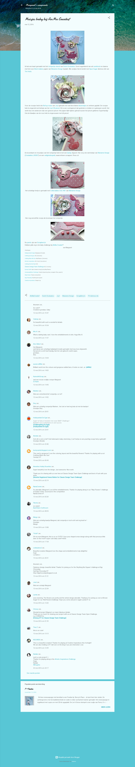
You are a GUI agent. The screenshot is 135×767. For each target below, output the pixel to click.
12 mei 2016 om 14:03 (41, 370)
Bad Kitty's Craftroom (40, 508)
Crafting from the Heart (30, 264)
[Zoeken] (113, 6)
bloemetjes (83, 106)
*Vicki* (35, 533)
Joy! (58, 296)
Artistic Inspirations (30, 261)
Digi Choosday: (28, 277)
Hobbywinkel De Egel (30, 253)
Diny (34, 403)
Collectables (54, 191)
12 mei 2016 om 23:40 (41, 444)
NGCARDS (36, 640)
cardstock (97, 66)
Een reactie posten (33, 673)
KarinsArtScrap (38, 376)
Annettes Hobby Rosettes (42, 466)
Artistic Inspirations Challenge (65, 659)
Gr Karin (36, 382)
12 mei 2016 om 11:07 (41, 338)
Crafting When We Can (30, 258)
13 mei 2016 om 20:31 (41, 558)
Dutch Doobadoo (69, 66)
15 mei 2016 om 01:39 (41, 621)
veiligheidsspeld (49, 155)
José (35, 582)
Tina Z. (35, 627)
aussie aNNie (37, 364)
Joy (56, 106)
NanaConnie (37, 487)
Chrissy (35, 609)
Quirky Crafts (28, 269)
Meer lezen (105, 707)
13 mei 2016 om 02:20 (41, 497)
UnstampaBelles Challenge (31, 272)
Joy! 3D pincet (55, 108)
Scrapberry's (41, 242)
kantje (69, 153)
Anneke (35, 436)
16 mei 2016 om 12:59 (41, 648)
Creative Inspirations (30, 280)
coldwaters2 (37, 548)
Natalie (35, 654)
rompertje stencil (54, 66)
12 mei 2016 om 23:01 (41, 430)
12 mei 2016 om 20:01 (41, 412)
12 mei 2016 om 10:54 (41, 325)
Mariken (36, 391)
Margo (35, 517)
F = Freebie (29, 689)
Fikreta (35, 503)
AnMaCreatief (35, 296)
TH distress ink (93, 296)
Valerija (35, 319)
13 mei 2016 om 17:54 (41, 542)
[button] (109, 18)
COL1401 (62, 191)
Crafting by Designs (29, 255)
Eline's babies (38, 69)
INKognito (36, 665)
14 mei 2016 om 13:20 (41, 603)
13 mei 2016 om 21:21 (41, 576)
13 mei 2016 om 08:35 (41, 511)
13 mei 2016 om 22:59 (41, 589)
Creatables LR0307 (31, 155)
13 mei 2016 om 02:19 (41, 480)
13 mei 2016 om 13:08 (41, 527)
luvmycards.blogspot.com (42, 450)
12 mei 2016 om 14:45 (41, 385)
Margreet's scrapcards (37, 5)
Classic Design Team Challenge (34, 266)
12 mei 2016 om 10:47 (41, 313)
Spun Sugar (93, 69)
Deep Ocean (28, 275)
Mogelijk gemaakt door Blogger (67, 757)
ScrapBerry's (81, 296)
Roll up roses (47, 106)
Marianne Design (57, 69)
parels (29, 242)
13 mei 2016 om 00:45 (41, 460)
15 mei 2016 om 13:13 (41, 634)
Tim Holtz (28, 71)
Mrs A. (35, 331)
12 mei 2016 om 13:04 (41, 358)
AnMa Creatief (58, 245)
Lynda (35, 595)
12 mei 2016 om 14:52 (41, 397)
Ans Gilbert (37, 344)
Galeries (74, 761)
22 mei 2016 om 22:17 (41, 668)
